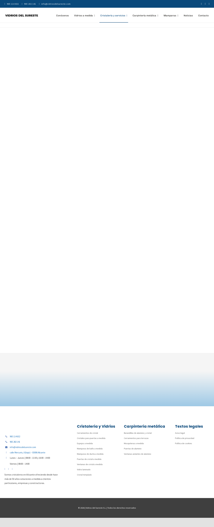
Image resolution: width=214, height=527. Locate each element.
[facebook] (201, 4)
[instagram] (205, 4)
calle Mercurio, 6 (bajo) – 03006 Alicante (27, 452)
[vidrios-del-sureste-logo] (21, 14)
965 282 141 (15, 441)
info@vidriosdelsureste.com (23, 447)
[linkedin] (209, 4)
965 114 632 (15, 436)
